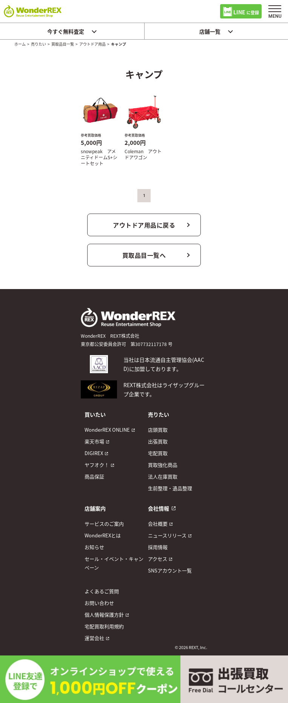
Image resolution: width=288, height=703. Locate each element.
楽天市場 (94, 441)
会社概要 (158, 523)
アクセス (157, 558)
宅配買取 (158, 453)
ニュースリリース (167, 535)
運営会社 (94, 637)
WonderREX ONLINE (107, 429)
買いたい (95, 414)
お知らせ (94, 547)
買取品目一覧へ (144, 255)
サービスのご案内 (104, 523)
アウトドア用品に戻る (144, 224)
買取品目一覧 (62, 44)
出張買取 (158, 441)
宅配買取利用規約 (104, 626)
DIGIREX (94, 453)
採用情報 (158, 547)
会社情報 (158, 508)
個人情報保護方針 (104, 614)
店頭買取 (158, 429)
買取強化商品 (162, 464)
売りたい (38, 44)
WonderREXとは (103, 535)
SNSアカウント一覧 (170, 570)
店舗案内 (95, 508)
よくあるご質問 (102, 591)
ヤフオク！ (97, 464)
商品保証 (94, 476)
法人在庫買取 (162, 476)
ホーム (20, 44)
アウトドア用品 (92, 44)
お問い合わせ (99, 602)
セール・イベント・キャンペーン (114, 563)
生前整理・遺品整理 (170, 488)
